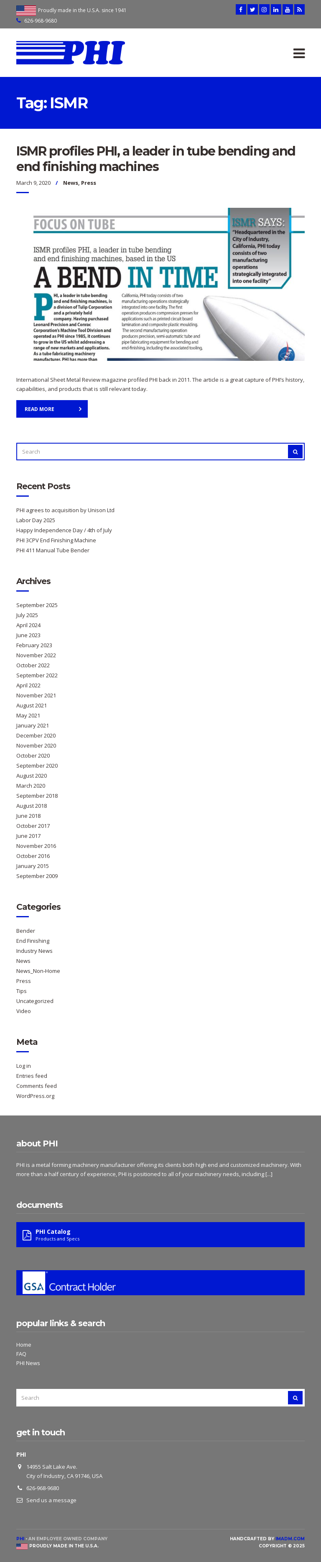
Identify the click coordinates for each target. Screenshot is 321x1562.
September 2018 (37, 795)
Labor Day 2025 (35, 520)
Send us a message (51, 1500)
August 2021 (31, 705)
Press (88, 182)
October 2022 (33, 665)
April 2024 (28, 625)
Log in (23, 1065)
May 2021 (28, 715)
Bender (25, 930)
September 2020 (37, 765)
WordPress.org (35, 1096)
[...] (269, 1174)
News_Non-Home (38, 971)
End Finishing (32, 940)
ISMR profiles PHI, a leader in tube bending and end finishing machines (156, 158)
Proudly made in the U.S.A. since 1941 (82, 10)
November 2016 (36, 846)
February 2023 (34, 645)
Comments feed (36, 1086)
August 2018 (31, 805)
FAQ (21, 1354)
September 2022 (37, 675)
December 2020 (36, 735)
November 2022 (36, 655)
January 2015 (32, 866)
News (70, 182)
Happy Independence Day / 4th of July (64, 530)
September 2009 (37, 876)
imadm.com (290, 1539)
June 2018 (28, 815)
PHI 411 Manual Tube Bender (52, 550)
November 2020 (36, 745)
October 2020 (33, 755)
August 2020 (31, 775)
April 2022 (28, 685)
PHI (20, 1539)
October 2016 (33, 856)
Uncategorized (35, 1001)
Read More (39, 409)
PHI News (28, 1363)
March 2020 (30, 785)
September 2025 (37, 605)
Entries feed (31, 1076)
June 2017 (28, 836)
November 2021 (36, 695)
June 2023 (28, 635)
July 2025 (27, 615)
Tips (21, 991)
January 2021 (32, 725)
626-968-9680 (40, 20)
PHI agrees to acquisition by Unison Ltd (65, 510)
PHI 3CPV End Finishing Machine (56, 540)
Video (23, 1011)
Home (23, 1344)
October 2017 (33, 825)
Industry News (34, 951)
